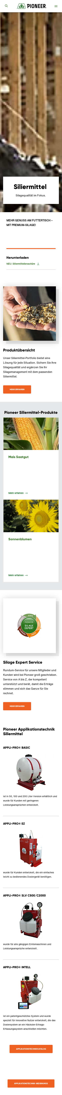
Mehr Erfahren (17, 706)
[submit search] (6, 6)
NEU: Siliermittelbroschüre (20, 263)
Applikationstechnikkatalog (31, 1049)
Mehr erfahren (17, 389)
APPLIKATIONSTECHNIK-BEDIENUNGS (31, 1083)
